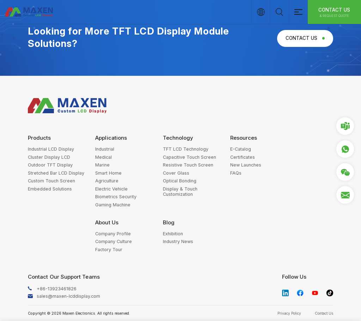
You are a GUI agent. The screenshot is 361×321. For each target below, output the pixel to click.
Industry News (178, 241)
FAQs (235, 173)
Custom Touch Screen (51, 180)
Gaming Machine (112, 204)
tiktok (330, 293)
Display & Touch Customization (180, 191)
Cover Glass (176, 173)
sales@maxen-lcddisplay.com (68, 296)
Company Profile (113, 233)
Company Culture (113, 241)
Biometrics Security (115, 196)
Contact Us (334, 12)
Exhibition (173, 233)
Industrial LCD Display (51, 149)
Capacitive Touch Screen (189, 157)
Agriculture (106, 180)
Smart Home (108, 173)
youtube (315, 293)
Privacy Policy (289, 313)
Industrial (104, 149)
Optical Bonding (179, 180)
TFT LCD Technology (185, 149)
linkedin (285, 293)
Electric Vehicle (111, 189)
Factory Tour (108, 249)
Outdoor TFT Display (50, 165)
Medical (103, 157)
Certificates (242, 157)
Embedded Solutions (50, 189)
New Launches (245, 165)
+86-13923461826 (57, 288)
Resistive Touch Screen (188, 165)
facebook (300, 293)
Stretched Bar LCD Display (56, 173)
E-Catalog (240, 149)
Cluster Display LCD (49, 157)
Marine (102, 165)
